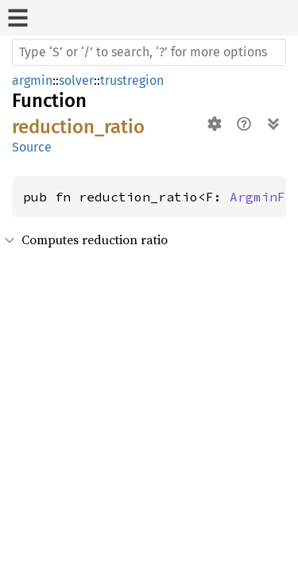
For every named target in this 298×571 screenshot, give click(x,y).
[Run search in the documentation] (149, 52)
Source (32, 147)
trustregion (132, 80)
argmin (32, 80)
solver (76, 80)
